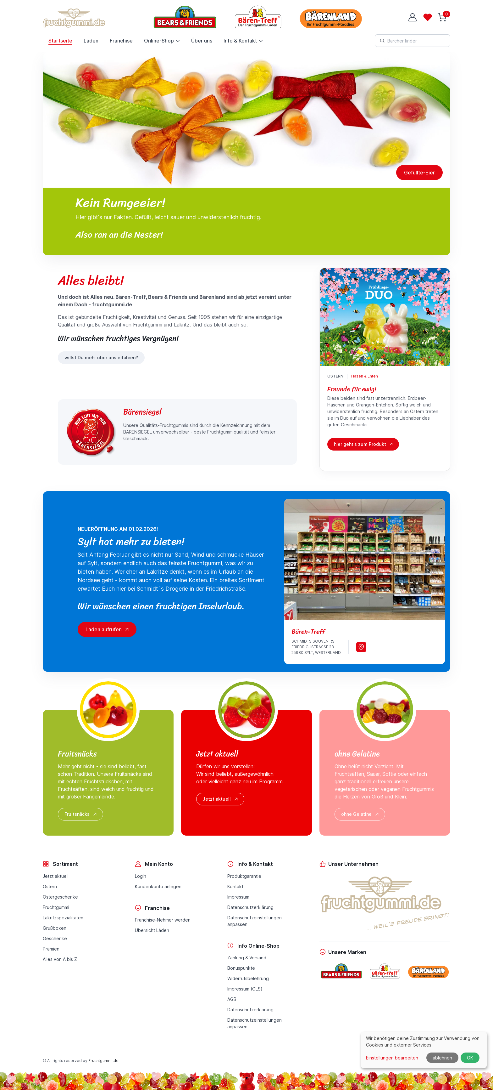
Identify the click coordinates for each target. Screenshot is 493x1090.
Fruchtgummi (56, 907)
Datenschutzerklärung (250, 907)
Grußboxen (54, 928)
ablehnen (442, 1057)
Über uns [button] (201, 40)
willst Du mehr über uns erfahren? (101, 357)
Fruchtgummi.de (103, 1060)
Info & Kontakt (240, 40)
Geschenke (55, 938)
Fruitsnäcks (81, 814)
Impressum (238, 897)
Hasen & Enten (364, 376)
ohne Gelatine (360, 814)
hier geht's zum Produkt (360, 444)
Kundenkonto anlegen (158, 886)
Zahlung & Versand (246, 957)
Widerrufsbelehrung (248, 978)
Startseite (60, 40)
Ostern (335, 376)
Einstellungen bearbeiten (392, 1057)
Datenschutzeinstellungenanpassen (254, 921)
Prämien (51, 948)
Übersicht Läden (152, 930)
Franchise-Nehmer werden (163, 920)
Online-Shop (159, 40)
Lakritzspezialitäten (63, 917)
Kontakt (235, 886)
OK (470, 1057)
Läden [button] (91, 40)
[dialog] (424, 1050)
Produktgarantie (244, 876)
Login (140, 876)
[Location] (361, 647)
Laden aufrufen (108, 629)
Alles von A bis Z (60, 959)
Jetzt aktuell (221, 799)
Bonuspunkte (241, 968)
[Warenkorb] (442, 17)
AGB (231, 999)
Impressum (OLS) (245, 988)
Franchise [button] (121, 40)
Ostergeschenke (60, 897)
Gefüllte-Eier (419, 172)
